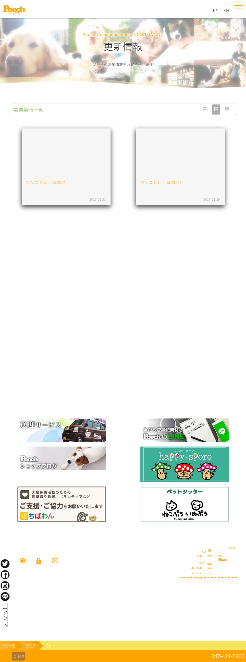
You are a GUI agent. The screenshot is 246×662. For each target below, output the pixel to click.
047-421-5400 (228, 656)
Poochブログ (61, 458)
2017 (31, 646)
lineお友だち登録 (184, 430)
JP (214, 10)
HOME (9, 646)
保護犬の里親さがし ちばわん (61, 504)
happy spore (184, 464)
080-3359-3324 (38, 606)
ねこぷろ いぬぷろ (184, 504)
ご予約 (18, 655)
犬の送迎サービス (61, 430)
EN (226, 10)
